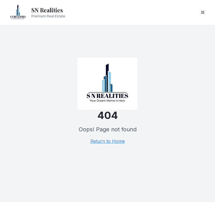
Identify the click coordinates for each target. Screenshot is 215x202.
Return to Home (107, 141)
